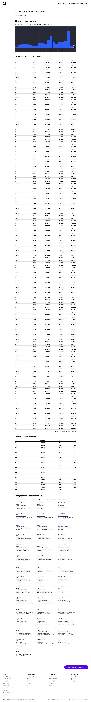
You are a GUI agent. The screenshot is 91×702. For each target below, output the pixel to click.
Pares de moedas (6, 694)
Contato (50, 676)
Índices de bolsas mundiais (8, 692)
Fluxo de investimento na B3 (8, 687)
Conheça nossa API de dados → (76, 667)
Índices (68, 3)
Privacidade (29, 683)
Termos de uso (30, 681)
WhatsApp (75, 676)
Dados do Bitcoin (6, 681)
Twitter (74, 678)
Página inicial (29, 680)
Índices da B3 (5, 690)
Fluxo (63, 3)
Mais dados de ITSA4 (20, 15)
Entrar (81, 3)
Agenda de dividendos (7, 676)
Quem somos (51, 683)
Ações (59, 3)
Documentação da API (53, 678)
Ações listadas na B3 (7, 678)
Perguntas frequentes (53, 681)
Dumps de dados (6, 683)
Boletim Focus (5, 680)
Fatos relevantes (6, 685)
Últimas (73, 3)
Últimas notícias (6, 695)
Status (50, 685)
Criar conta (29, 685)
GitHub (74, 681)
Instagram (75, 680)
